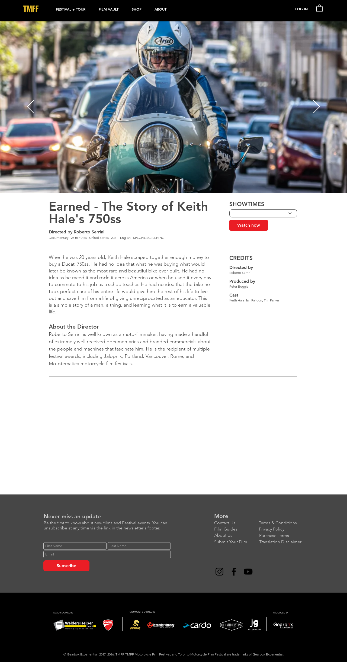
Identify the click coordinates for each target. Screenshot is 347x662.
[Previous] (30, 107)
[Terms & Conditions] (281, 523)
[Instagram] (219, 571)
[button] (73, 9)
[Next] (316, 107)
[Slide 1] (166, 180)
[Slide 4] (181, 180)
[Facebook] (234, 571)
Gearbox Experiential (82, 654)
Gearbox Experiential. (268, 654)
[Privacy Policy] (281, 529)
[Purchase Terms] (281, 536)
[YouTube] (248, 571)
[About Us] (236, 535)
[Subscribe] (66, 565)
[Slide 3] (176, 180)
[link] (319, 7)
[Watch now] (248, 225)
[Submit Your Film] (236, 542)
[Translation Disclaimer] (281, 542)
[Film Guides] (236, 529)
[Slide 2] (171, 180)
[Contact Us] (236, 523)
